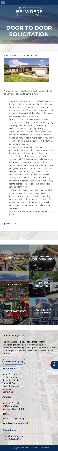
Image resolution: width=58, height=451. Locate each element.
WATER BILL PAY (14, 257)
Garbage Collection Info (43, 258)
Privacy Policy (44, 448)
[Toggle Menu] (3, 2)
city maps (14, 284)
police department (43, 284)
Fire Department (14, 311)
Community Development (43, 311)
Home (6, 55)
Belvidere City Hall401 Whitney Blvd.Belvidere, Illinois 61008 (13, 406)
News (13, 55)
